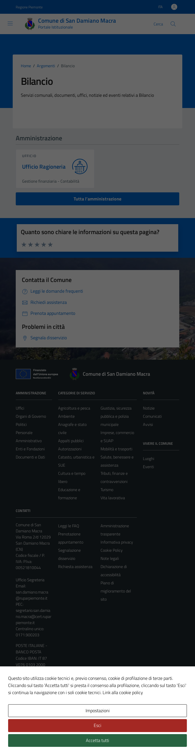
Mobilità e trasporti (116, 449)
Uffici (20, 408)
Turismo (107, 490)
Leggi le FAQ (68, 526)
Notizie (149, 408)
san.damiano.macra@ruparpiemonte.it (32, 595)
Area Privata (26, 708)
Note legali (110, 558)
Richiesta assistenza (75, 566)
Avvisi (148, 424)
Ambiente (66, 416)
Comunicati (152, 416)
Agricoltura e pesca (74, 408)
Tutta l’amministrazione (97, 198)
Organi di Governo (31, 416)
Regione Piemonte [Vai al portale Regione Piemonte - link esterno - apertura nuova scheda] (29, 7)
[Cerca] (173, 24)
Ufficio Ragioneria (44, 166)
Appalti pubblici (71, 441)
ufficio (29, 155)
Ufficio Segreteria (30, 580)
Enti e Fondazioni (30, 449)
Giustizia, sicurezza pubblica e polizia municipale (116, 416)
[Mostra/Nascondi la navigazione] (10, 23)
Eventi (148, 467)
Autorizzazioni (70, 449)
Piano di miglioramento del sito (116, 591)
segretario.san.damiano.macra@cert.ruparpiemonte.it (33, 616)
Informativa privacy (117, 542)
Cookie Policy (112, 550)
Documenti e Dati (30, 457)
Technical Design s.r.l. (50, 740)
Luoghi (148, 458)
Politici (21, 424)
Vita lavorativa (113, 498)
